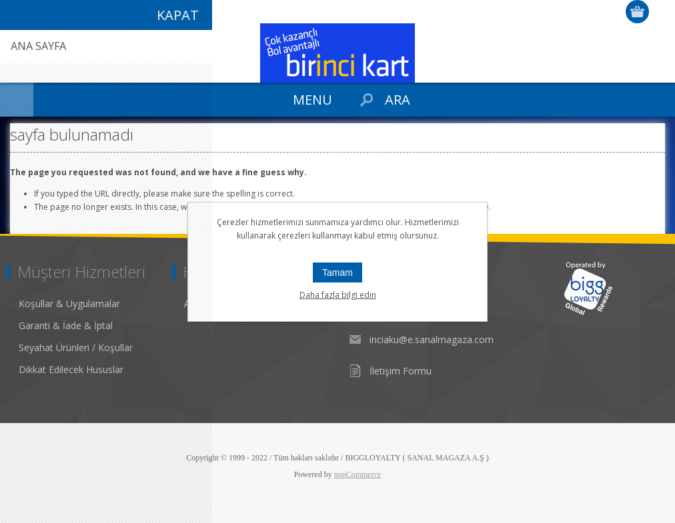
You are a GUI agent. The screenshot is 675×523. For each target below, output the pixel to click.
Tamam (337, 272)
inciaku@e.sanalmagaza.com (432, 339)
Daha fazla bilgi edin (337, 294)
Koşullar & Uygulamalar (69, 303)
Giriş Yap (662, 11)
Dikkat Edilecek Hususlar (71, 369)
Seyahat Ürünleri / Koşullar (76, 347)
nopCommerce (358, 474)
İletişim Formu (401, 370)
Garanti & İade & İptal (66, 325)
